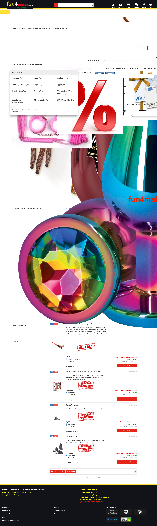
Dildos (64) (24, 52)
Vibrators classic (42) (28, 33)
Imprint (4, 517)
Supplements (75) (27, 118)
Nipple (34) (25, 177)
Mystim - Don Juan (72, 143)
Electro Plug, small (72, 405)
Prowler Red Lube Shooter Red (32, 309)
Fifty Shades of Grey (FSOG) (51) (32, 186)
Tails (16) (24, 100)
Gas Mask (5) (26, 162)
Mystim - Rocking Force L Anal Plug (78, 221)
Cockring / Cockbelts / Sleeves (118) (31, 150)
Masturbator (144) (27, 91)
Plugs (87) (25, 82)
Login (33, 364)
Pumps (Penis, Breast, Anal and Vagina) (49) (30, 144)
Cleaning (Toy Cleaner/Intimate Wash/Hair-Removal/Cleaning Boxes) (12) (29, 107)
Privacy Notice (6, 510)
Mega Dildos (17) (27, 61)
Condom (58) (26, 22)
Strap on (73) (26, 96)
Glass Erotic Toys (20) (28, 66)
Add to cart (127, 136)
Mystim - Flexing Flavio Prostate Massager (81, 256)
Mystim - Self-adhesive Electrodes (78, 290)
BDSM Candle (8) (27, 194)
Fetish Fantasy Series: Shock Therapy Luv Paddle (83, 372)
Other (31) (25, 203)
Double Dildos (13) (27, 57)
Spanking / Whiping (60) (29, 171)
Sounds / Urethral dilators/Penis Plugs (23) (32, 190)
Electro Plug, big (71, 436)
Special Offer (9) (27, 242)
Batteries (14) (26, 234)
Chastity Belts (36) (27, 180)
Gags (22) (25, 174)
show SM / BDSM (27, 159)
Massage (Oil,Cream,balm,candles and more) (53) (32, 27)
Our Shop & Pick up (59, 510)
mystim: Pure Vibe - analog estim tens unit (81, 108)
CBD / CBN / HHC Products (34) (30, 128)
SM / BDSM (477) (27, 156)
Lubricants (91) (26, 17)
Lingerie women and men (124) (30, 217)
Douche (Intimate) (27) (29, 138)
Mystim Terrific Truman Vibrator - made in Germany (84, 185)
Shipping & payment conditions (10, 520)
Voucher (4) (25, 238)
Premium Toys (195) (26, 48)
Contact (56, 514)
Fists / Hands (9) (27, 87)
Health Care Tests (25, 134)
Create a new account (26, 368)
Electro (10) (25, 183)
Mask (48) (25, 165)
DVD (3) (22, 213)
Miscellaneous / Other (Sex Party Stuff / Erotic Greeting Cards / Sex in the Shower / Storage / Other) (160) (32, 228)
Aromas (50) (26, 123)
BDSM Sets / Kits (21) (28, 197)
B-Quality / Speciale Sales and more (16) (30, 248)
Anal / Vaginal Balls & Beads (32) (30, 76)
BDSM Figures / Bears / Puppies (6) (33, 200)
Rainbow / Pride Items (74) (30, 114)
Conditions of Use (7, 514)
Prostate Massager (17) (29, 71)
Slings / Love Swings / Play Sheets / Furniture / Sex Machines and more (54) (32, 208)
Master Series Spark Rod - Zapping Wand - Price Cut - (84, 324)
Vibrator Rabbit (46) (28, 37)
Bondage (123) (26, 168)
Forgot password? (25, 371)
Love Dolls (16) (25, 221)
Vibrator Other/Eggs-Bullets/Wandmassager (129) (29, 43)
